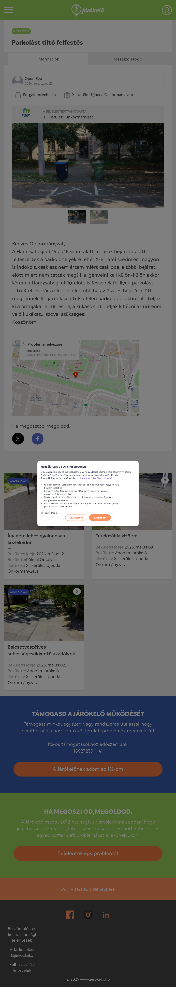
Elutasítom (76, 517)
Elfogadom (99, 517)
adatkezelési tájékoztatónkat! (96, 478)
